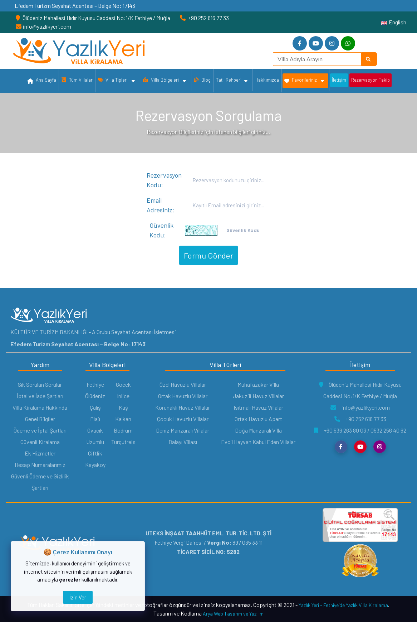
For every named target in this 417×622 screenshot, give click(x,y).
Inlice (123, 395)
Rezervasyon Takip (370, 80)
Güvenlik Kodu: (161, 230)
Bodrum (123, 430)
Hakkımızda (267, 80)
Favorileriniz (304, 81)
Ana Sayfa (41, 81)
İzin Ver (77, 597)
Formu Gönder (209, 255)
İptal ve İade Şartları (40, 395)
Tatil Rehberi (231, 81)
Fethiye (95, 384)
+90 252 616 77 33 (360, 418)
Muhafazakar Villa (258, 384)
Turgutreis (123, 441)
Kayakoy (95, 464)
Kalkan (123, 418)
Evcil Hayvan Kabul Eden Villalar (258, 441)
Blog (202, 80)
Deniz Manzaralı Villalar (182, 430)
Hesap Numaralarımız (40, 464)
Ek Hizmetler (40, 453)
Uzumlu (95, 441)
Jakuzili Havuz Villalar (258, 395)
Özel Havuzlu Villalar (183, 384)
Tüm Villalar (77, 80)
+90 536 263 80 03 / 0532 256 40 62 (360, 430)
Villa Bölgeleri (164, 81)
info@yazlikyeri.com (360, 407)
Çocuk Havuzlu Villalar (182, 418)
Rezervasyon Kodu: (164, 180)
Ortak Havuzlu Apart (258, 418)
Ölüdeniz (95, 395)
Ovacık (95, 430)
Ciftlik (95, 453)
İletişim (339, 80)
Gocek (123, 384)
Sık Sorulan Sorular (40, 384)
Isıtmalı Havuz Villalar (258, 407)
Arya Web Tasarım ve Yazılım (233, 614)
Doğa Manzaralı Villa (258, 430)
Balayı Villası (182, 441)
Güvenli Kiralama (40, 441)
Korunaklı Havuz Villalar (182, 407)
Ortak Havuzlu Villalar (182, 395)
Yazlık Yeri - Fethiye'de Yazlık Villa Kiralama (343, 605)
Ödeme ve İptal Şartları (40, 430)
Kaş (123, 407)
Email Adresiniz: (161, 205)
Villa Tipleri (116, 81)
